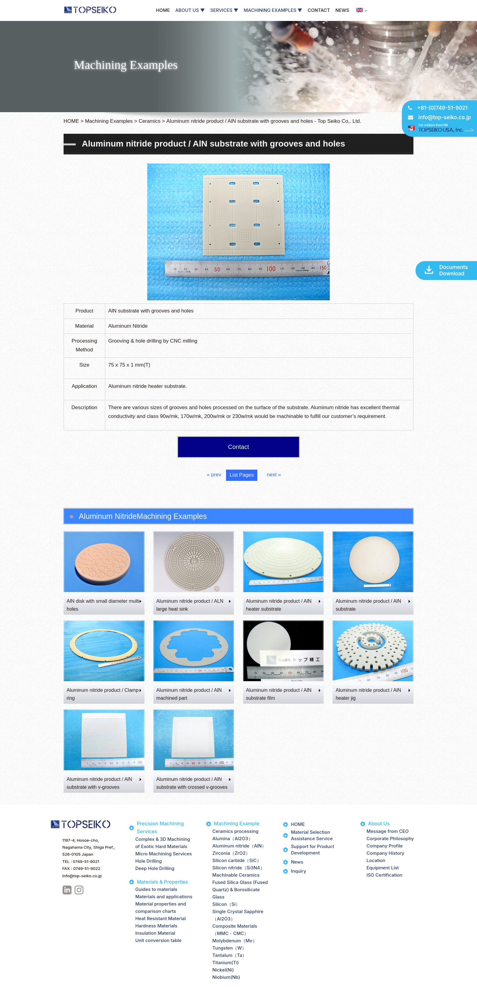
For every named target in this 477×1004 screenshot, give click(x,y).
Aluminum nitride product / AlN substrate (373, 605)
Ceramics (150, 121)
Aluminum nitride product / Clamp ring (104, 694)
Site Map (47, 998)
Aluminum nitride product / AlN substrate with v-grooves (104, 783)
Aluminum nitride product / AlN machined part (193, 694)
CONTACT (319, 10)
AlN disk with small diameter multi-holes (104, 605)
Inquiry (298, 871)
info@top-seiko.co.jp (444, 117)
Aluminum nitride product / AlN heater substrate (283, 605)
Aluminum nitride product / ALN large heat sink (193, 605)
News (297, 862)
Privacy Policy (19, 998)
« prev (214, 475)
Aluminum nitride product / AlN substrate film (283, 694)
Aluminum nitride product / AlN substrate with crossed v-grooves (193, 783)
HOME (163, 10)
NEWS (342, 10)
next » (274, 475)
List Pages (242, 475)
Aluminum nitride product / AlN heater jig (373, 694)
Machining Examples (109, 121)
